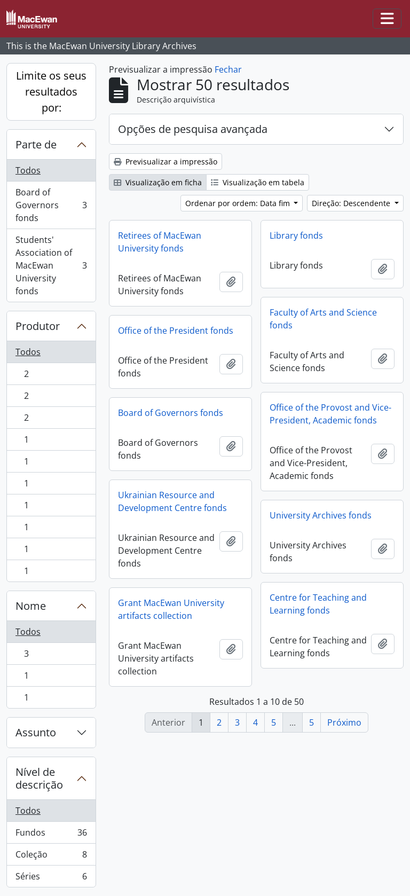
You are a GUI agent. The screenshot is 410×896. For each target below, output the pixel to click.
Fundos (51, 835)
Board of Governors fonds (51, 205)
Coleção (51, 857)
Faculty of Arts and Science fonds (323, 318)
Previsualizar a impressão (165, 161)
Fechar (228, 69)
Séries (51, 878)
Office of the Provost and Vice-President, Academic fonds (330, 414)
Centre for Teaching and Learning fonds (318, 604)
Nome (30, 606)
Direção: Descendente (352, 203)
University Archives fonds (321, 515)
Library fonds (296, 235)
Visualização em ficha (158, 182)
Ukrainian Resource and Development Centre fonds (172, 501)
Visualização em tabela (257, 182)
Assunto (35, 732)
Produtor (37, 326)
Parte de (36, 144)
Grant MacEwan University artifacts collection (171, 609)
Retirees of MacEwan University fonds (159, 242)
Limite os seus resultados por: (51, 91)
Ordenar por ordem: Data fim (238, 203)
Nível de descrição (39, 778)
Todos (28, 170)
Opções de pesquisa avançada (192, 129)
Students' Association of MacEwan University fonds (51, 265)
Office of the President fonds (175, 330)
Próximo (344, 722)
